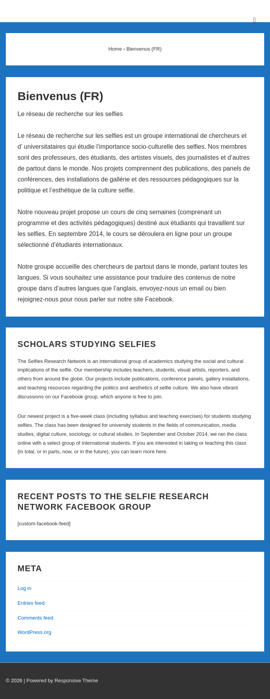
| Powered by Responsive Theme (61, 680)
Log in (24, 588)
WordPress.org (34, 632)
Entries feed (31, 603)
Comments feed (35, 618)
